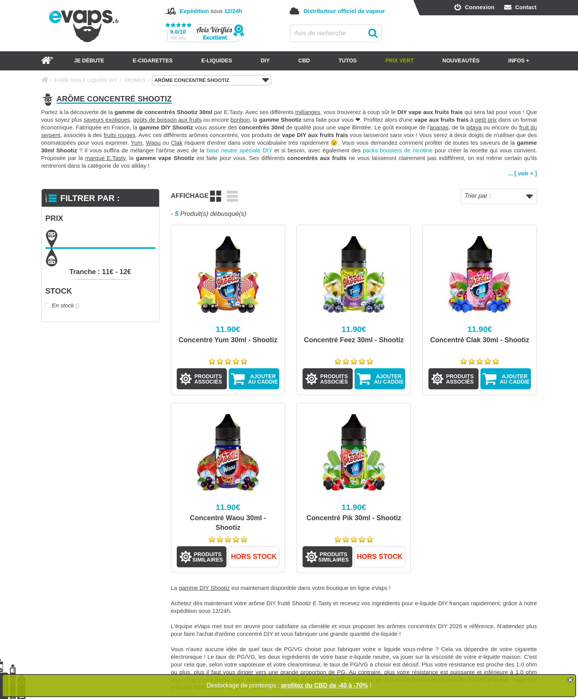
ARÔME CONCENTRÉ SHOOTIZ (211, 80)
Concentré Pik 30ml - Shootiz (353, 518)
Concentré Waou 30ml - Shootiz (228, 522)
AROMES (135, 80)
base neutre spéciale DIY (239, 150)
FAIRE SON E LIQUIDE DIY (85, 80)
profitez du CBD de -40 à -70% (324, 685)
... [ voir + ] (522, 173)
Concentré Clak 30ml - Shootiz (479, 340)
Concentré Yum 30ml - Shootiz (228, 340)
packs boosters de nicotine (398, 150)
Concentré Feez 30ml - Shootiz (354, 340)
